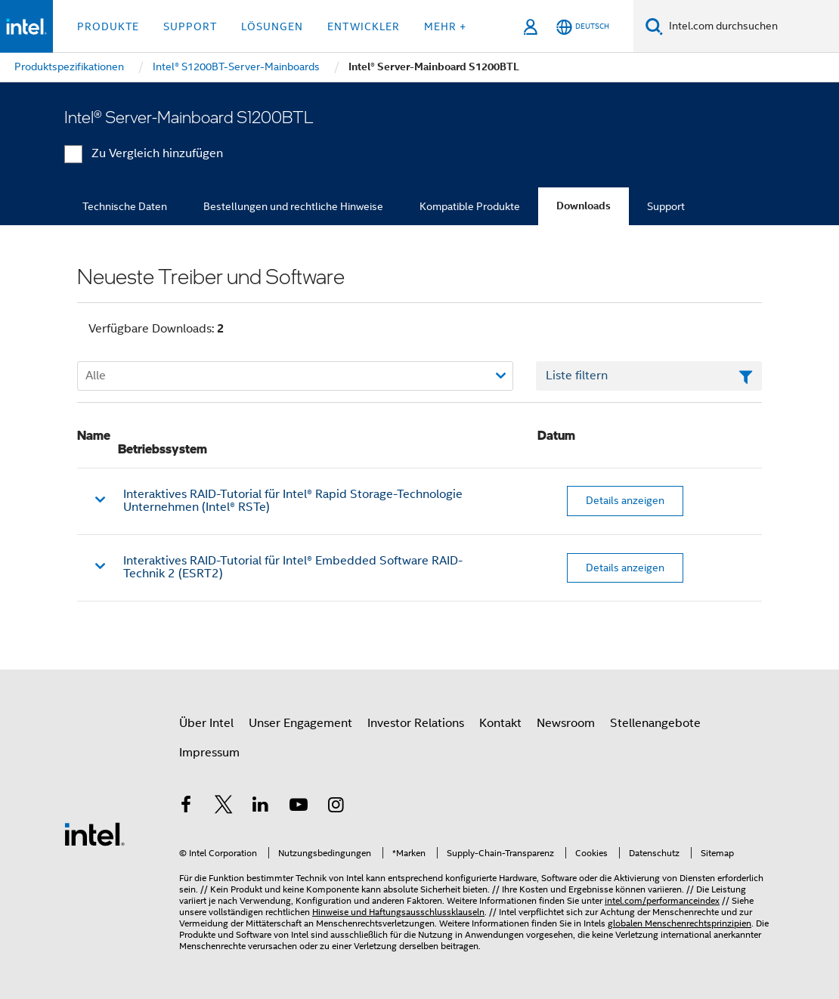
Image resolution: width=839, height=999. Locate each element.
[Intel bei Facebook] (186, 807)
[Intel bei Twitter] (224, 807)
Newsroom (566, 723)
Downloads (583, 206)
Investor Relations (415, 723)
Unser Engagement (300, 723)
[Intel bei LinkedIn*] (261, 807)
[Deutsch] (583, 27)
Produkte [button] (108, 26)
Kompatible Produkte (470, 206)
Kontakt (500, 723)
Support (666, 206)
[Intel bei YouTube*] (298, 807)
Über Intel (206, 723)
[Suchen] (654, 26)
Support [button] (190, 26)
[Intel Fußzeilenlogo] (94, 833)
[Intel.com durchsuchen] (751, 26)
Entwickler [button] (363, 26)
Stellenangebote (655, 723)
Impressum (209, 752)
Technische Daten (124, 206)
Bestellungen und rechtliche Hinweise (293, 206)
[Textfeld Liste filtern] (649, 376)
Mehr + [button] (445, 26)
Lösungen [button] (272, 26)
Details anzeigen (625, 500)
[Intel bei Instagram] (335, 807)
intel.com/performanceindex (662, 900)
